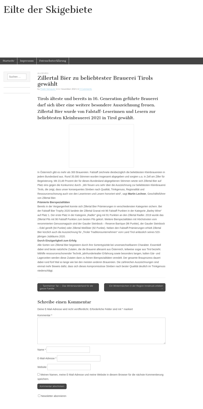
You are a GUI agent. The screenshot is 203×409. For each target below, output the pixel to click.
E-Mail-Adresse (46, 358)
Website (41, 367)
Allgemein (42, 73)
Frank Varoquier (48, 89)
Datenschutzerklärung (52, 60)
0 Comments (85, 89)
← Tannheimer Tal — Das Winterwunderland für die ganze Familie (66, 287)
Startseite (8, 60)
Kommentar (44, 315)
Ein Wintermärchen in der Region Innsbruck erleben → (136, 287)
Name (41, 349)
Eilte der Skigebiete (48, 9)
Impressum (27, 60)
